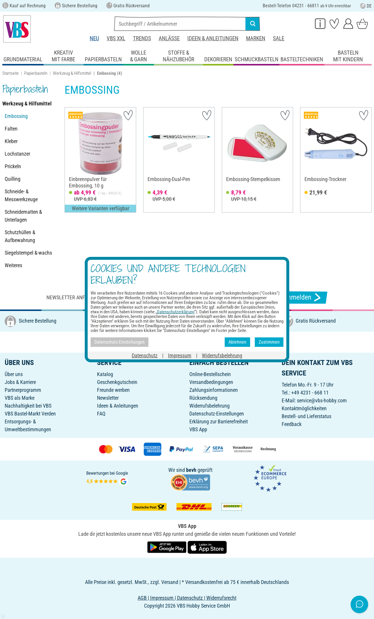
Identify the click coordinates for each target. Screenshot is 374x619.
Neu (94, 38)
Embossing (16, 116)
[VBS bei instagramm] (183, 341)
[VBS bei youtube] (209, 341)
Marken (255, 38)
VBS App (198, 429)
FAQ (101, 414)
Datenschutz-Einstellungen (216, 414)
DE (366, 6)
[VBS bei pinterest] (196, 341)
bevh (191, 470)
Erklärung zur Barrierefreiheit (218, 421)
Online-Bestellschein (210, 374)
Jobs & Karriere (20, 382)
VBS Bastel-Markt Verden (30, 414)
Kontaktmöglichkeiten (304, 408)
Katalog (105, 374)
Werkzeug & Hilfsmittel (72, 73)
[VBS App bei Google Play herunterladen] (167, 547)
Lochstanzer (17, 154)
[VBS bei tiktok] (222, 341)
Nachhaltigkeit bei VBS (28, 406)
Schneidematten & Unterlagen (23, 216)
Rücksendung (203, 398)
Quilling (12, 179)
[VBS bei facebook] (170, 341)
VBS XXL (116, 38)
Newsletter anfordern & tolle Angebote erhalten (108, 297)
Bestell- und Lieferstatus (306, 416)
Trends (142, 38)
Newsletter (108, 398)
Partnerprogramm (23, 390)
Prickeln (13, 166)
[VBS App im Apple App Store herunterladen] (207, 547)
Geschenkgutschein (117, 382)
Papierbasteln (35, 73)
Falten (11, 129)
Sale (278, 38)
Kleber (11, 141)
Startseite (10, 73)
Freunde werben (113, 390)
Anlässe (169, 38)
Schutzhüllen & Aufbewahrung (20, 236)
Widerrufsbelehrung (209, 406)
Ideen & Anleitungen (212, 38)
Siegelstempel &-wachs (28, 253)
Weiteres (13, 265)
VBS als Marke (19, 398)
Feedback (292, 424)
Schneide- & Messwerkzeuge (21, 195)
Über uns (14, 374)
